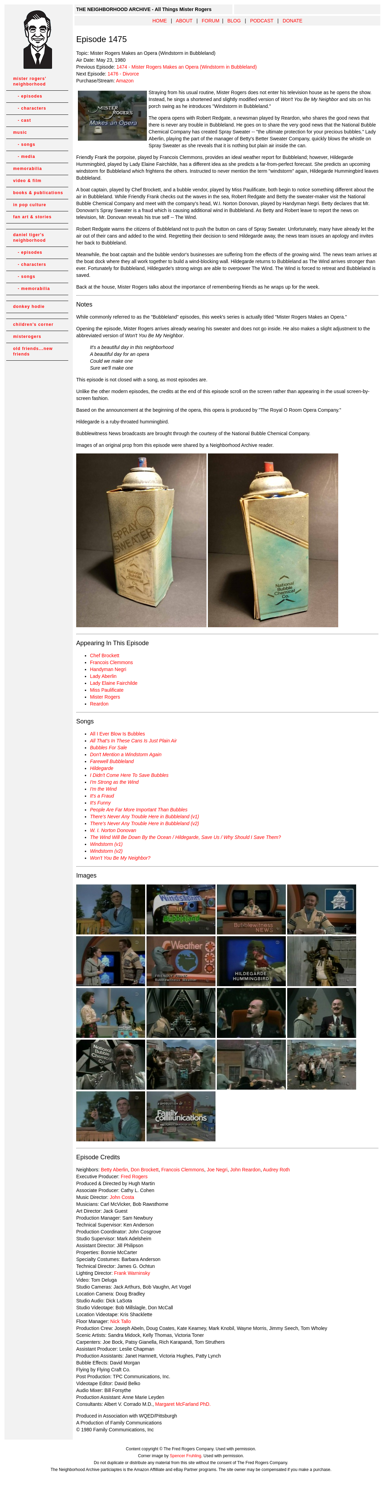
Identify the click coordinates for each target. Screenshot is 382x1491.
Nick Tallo (120, 1321)
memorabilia (27, 168)
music (20, 132)
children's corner (33, 324)
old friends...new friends (33, 351)
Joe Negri (217, 1169)
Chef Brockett (104, 655)
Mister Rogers (105, 697)
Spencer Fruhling (185, 1455)
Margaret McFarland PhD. (183, 1404)
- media (24, 156)
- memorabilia (31, 288)
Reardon (99, 704)
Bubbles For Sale (108, 747)
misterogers (27, 336)
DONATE (292, 20)
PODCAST (261, 20)
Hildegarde (101, 768)
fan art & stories (32, 216)
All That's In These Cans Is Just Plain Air (133, 740)
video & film (27, 180)
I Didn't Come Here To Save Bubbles (129, 775)
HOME (159, 20)
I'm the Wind (103, 789)
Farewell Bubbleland (112, 761)
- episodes (27, 96)
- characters (29, 108)
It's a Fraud (102, 796)
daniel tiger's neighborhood (29, 237)
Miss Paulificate (106, 690)
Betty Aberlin (114, 1169)
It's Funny (100, 802)
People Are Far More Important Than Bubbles (139, 809)
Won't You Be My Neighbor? (120, 858)
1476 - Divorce (123, 74)
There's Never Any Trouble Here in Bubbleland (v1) (144, 816)
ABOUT (184, 20)
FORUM (210, 20)
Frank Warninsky (132, 1273)
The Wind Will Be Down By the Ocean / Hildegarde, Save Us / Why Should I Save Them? (185, 837)
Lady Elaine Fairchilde (114, 683)
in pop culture (29, 204)
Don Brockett (144, 1169)
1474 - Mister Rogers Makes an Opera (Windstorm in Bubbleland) (187, 67)
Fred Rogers (134, 1176)
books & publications (38, 192)
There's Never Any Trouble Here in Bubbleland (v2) (144, 823)
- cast (22, 120)
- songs (24, 144)
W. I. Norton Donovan (113, 830)
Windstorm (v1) (106, 844)
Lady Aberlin (103, 676)
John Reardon (245, 1169)
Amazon (124, 80)
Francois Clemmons (111, 662)
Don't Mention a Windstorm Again (125, 754)
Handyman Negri (108, 669)
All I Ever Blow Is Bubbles (117, 734)
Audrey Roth (276, 1169)
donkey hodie (29, 306)
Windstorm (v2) (106, 851)
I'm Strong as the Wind (114, 782)
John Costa (122, 1197)
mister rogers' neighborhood (29, 81)
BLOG (234, 20)
